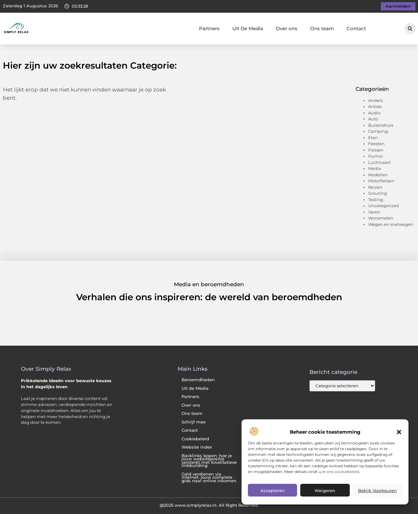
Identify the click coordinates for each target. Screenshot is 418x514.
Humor (375, 156)
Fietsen (375, 149)
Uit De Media (247, 28)
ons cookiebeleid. (343, 471)
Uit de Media (195, 388)
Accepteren (273, 490)
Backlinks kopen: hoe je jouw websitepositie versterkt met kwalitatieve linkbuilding (209, 460)
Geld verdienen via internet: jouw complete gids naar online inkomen (209, 477)
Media (374, 168)
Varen (374, 211)
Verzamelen (380, 217)
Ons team (322, 28)
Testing (375, 199)
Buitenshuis (380, 125)
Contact (356, 28)
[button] (399, 432)
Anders (375, 100)
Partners (209, 28)
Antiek (375, 106)
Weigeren (325, 490)
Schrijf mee (194, 422)
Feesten (376, 143)
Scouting (377, 193)
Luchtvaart (379, 162)
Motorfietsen (381, 180)
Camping (378, 131)
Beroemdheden (198, 379)
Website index (197, 447)
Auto (373, 118)
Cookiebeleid (195, 438)
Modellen (378, 174)
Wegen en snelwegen (390, 224)
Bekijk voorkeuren (377, 490)
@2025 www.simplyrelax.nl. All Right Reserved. (209, 505)
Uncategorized (383, 205)
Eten (373, 137)
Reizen (375, 187)
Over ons (286, 28)
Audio (374, 112)
